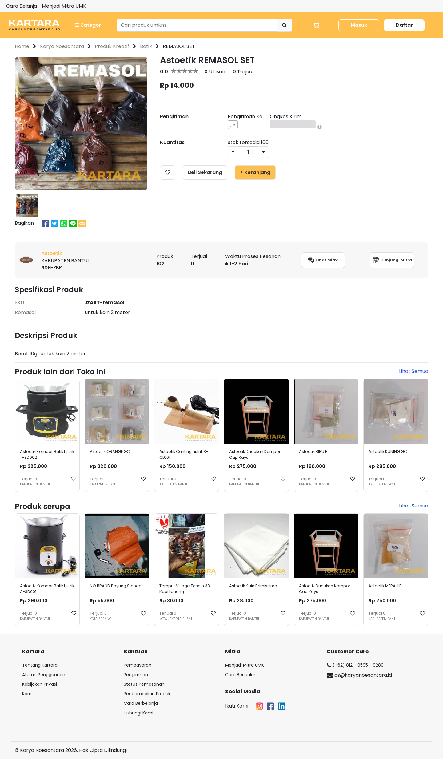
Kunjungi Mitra (392, 260)
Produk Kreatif (112, 46)
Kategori (88, 25)
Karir (26, 694)
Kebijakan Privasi (39, 684)
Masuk (359, 25)
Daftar (404, 25)
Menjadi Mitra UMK (64, 6)
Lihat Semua (413, 371)
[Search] (197, 25)
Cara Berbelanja (141, 703)
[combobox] (233, 124)
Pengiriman (136, 675)
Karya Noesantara (62, 46)
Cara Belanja (21, 6)
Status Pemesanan (144, 684)
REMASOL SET (179, 46)
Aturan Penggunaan (43, 675)
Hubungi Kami (138, 713)
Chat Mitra (323, 260)
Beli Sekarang (205, 172)
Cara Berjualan (241, 675)
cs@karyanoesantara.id (359, 675)
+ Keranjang (255, 172)
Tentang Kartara (40, 665)
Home (22, 46)
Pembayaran (137, 665)
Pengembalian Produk (147, 694)
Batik (146, 46)
